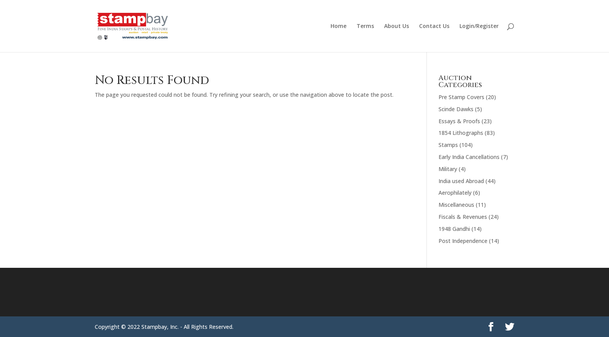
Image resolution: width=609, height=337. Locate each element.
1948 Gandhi (454, 228)
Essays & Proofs (459, 121)
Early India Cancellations (468, 157)
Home (338, 26)
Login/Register (479, 26)
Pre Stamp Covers (461, 97)
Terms (365, 26)
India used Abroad (461, 181)
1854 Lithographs (460, 132)
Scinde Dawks (455, 109)
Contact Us (434, 26)
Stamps (448, 144)
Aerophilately (455, 192)
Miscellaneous (456, 204)
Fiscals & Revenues (462, 216)
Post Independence (462, 240)
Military (447, 169)
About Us (396, 26)
